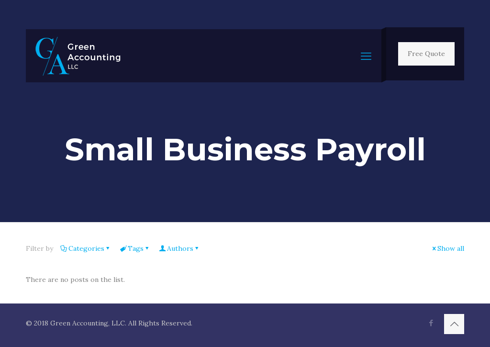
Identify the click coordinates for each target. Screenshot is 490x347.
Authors (179, 248)
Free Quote (426, 53)
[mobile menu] (366, 56)
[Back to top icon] (454, 324)
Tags (135, 248)
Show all (447, 248)
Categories (85, 248)
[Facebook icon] (430, 322)
